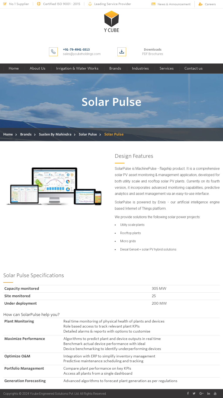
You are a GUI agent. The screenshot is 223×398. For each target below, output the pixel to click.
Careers (207, 4)
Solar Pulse (88, 134)
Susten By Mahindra (55, 134)
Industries (140, 68)
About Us (37, 68)
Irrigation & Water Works (77, 68)
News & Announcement (171, 4)
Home (14, 68)
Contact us (193, 68)
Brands (115, 68)
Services (167, 68)
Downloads (152, 49)
